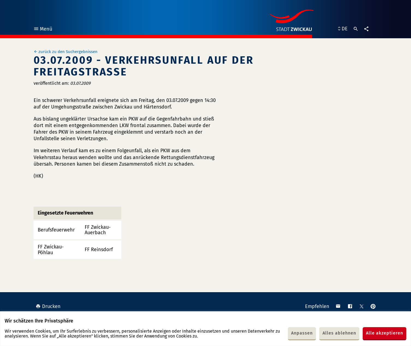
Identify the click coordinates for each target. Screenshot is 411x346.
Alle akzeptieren (384, 333)
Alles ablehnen (339, 333)
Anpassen (302, 333)
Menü (42, 29)
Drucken (48, 306)
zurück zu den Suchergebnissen (68, 51)
